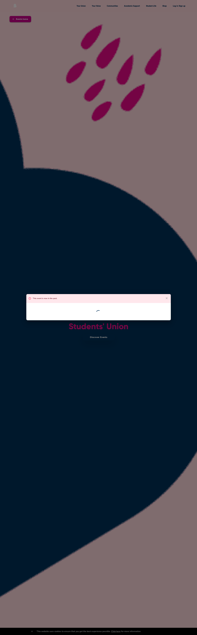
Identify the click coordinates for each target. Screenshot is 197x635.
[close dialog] (167, 298)
